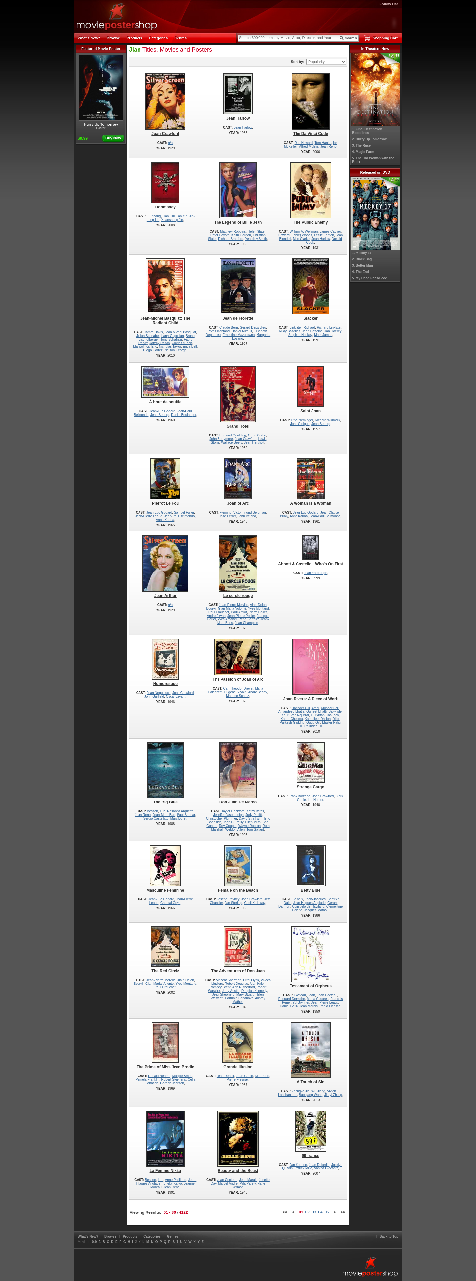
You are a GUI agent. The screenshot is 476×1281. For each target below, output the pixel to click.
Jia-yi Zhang (333, 1095)
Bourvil (211, 608)
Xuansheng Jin (172, 220)
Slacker (310, 289)
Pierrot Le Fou (165, 482)
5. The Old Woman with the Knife (373, 159)
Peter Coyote (219, 235)
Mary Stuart (245, 994)
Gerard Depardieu (253, 327)
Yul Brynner (301, 1002)
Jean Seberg (159, 415)
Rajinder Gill (313, 726)
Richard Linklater (329, 327)
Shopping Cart (385, 38)
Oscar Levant (175, 696)
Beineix (297, 899)
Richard (309, 327)
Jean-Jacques (315, 899)
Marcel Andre (228, 1183)
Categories (158, 38)
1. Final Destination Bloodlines (367, 131)
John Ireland (247, 516)
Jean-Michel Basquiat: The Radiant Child (165, 291)
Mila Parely (247, 1183)
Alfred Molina (308, 146)
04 (320, 1212)
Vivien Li (333, 1091)
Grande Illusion (238, 1045)
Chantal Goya (170, 903)
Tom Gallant (255, 829)
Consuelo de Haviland (308, 906)
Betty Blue (310, 868)
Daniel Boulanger (183, 415)
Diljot (336, 719)
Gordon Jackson (172, 1083)
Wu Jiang (318, 1091)
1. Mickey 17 (361, 253)
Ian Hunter (315, 799)
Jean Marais (309, 1006)
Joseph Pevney (228, 899)
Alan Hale (257, 983)
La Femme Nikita (165, 1142)
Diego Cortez (152, 350)
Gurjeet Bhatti (316, 711)
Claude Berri (228, 327)
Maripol (138, 346)
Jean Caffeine (312, 331)
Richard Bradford (230, 239)
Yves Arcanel (227, 619)
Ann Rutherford (243, 987)
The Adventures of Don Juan (238, 949)
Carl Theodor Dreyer (238, 688)
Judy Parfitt (254, 815)
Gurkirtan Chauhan (325, 715)
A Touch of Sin (310, 1053)
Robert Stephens (173, 1079)
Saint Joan (310, 389)
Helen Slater (256, 231)
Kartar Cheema (292, 719)
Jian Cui (169, 216)
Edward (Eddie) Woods (295, 235)
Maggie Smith (182, 1076)
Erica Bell (190, 346)
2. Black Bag (362, 259)
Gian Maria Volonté (232, 608)
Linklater (296, 327)
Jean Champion (246, 623)
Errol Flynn (251, 980)
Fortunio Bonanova (239, 998)
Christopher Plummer (221, 818)
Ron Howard (304, 143)
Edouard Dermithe (291, 999)
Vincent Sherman (228, 980)
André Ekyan (216, 616)
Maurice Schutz (237, 696)
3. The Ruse (361, 145)
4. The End (360, 272)
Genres (180, 38)
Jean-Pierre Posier (241, 616)
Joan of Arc (238, 482)
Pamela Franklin (147, 1079)
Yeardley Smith (256, 239)
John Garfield (154, 696)
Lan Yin (182, 216)
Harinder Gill (301, 708)
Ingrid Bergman (254, 512)
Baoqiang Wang (311, 1095)
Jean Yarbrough (315, 573)
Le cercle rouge (238, 566)
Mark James (323, 335)
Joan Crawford (165, 104)
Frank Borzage (299, 796)
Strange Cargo (310, 765)
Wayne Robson (249, 826)
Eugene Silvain (235, 692)
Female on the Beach (238, 868)
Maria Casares (318, 999)
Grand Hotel (238, 397)
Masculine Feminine (165, 868)
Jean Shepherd (223, 994)
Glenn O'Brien (182, 343)
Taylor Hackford (232, 811)
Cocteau (300, 995)
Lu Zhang (154, 216)
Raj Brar (303, 715)
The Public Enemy (310, 193)
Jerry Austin (230, 991)
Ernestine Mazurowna (239, 335)
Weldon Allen (235, 829)
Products (134, 38)
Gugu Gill (313, 722)
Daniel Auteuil (242, 331)
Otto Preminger (302, 420)
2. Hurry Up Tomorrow (369, 139)
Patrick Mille (303, 1168)
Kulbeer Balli (330, 708)
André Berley (257, 692)
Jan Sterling (233, 903)
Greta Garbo (257, 435)
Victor (237, 512)
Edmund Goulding (232, 435)
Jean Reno (328, 146)
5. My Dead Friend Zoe (369, 278)
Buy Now (113, 138)
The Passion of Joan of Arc (238, 660)
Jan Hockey (332, 331)
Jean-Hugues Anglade (309, 903)
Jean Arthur (165, 566)
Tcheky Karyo (172, 1183)
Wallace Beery (231, 442)
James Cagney (330, 231)
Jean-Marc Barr (164, 815)
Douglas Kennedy (254, 991)
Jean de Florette (238, 289)
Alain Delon (258, 605)
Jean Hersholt (254, 442)
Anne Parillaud (175, 1180)
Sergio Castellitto (156, 818)
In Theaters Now (375, 49)
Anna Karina (165, 520)
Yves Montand (219, 331)
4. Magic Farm (363, 152)
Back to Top (389, 1236)
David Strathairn (250, 818)
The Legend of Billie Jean (238, 193)
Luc (162, 811)
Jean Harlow (238, 97)
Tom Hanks (323, 143)
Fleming (226, 512)
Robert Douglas (236, 983)
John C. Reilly (233, 822)
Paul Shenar (186, 815)
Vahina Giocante (326, 1168)
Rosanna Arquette (180, 811)
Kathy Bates (255, 811)
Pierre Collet (258, 612)
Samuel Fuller (184, 512)
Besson (152, 811)
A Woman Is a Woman (310, 482)
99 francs (310, 1134)
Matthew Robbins (233, 231)
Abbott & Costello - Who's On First (310, 550)
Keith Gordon (241, 235)
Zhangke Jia (300, 1091)
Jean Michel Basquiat (180, 332)
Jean (311, 995)
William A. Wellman (304, 231)
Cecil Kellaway (254, 903)
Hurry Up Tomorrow (101, 90)
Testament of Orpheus (310, 957)
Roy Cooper (228, 826)
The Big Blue (165, 773)
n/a (170, 143)
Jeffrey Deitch (159, 343)
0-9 (94, 1242)
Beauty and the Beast (238, 1142)
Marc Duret (178, 818)
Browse (113, 38)
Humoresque (165, 662)
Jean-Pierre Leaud (148, 516)
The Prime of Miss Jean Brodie (165, 1045)
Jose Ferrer (227, 516)
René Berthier (249, 619)
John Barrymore (221, 439)
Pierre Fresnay (237, 1079)
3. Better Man (362, 265)
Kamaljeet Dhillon (318, 719)
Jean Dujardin (319, 1165)
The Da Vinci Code (310, 104)
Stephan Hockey (300, 335)
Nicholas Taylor (170, 346)
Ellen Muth (253, 822)
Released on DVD (375, 172)
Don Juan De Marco (238, 773)
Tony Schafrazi (171, 339)
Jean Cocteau (327, 995)
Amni (315, 708)
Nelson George (175, 350)
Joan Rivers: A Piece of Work (310, 670)
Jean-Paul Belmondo (179, 516)
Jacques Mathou (316, 910)
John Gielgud (300, 424)
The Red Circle (165, 949)
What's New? (89, 38)
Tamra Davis (153, 332)
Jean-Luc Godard (162, 411)
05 (327, 1212)
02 (307, 1212)
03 (314, 1212)
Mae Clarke (301, 239)
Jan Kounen (298, 1165)
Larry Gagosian (172, 336)
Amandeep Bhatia (291, 711)
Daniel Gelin (289, 1006)
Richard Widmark (327, 420)
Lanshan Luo (287, 1095)
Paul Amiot (239, 612)
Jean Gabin (244, 1076)
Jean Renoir (225, 1076)
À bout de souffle (165, 385)
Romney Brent (220, 987)
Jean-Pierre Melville (233, 605)
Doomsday (165, 185)
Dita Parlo (262, 1076)
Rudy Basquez (289, 331)
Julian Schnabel (148, 336)
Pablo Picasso (330, 1006)
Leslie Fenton (324, 235)
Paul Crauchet (218, 612)
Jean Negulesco (159, 693)
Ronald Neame (159, 1076)
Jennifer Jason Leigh (228, 815)
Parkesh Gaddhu (292, 722)
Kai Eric (151, 346)
